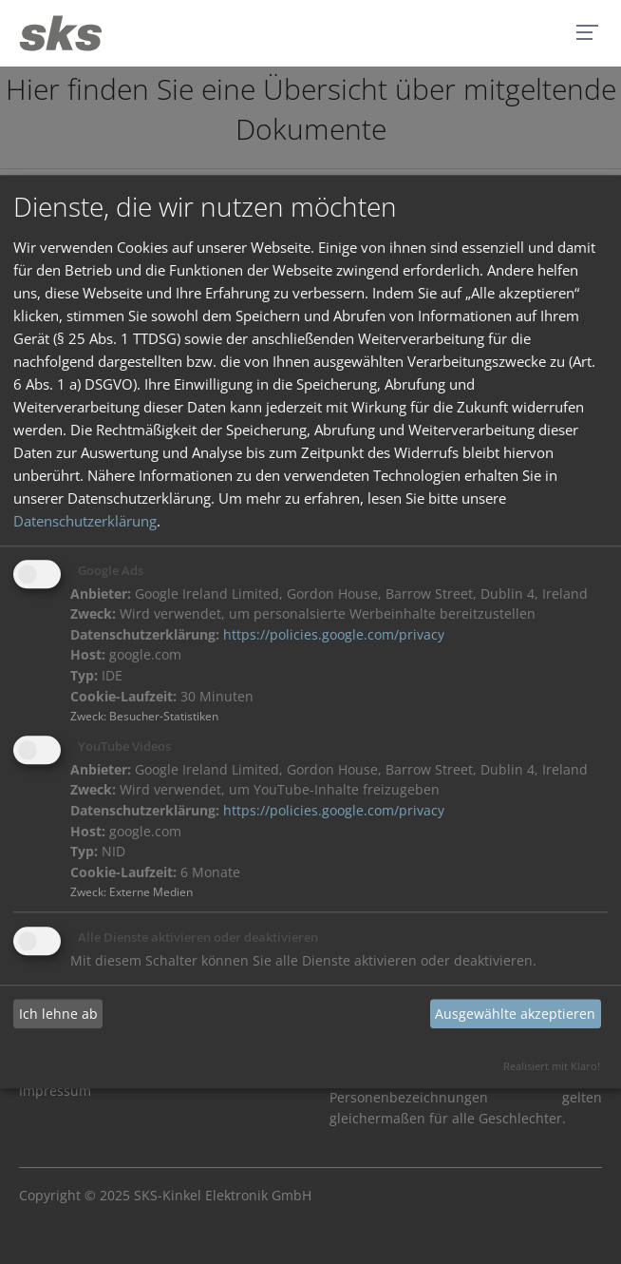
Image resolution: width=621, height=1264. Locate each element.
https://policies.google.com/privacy (333, 634)
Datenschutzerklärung (85, 520)
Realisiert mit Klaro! (551, 1067)
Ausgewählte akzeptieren (515, 1014)
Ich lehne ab (58, 1014)
